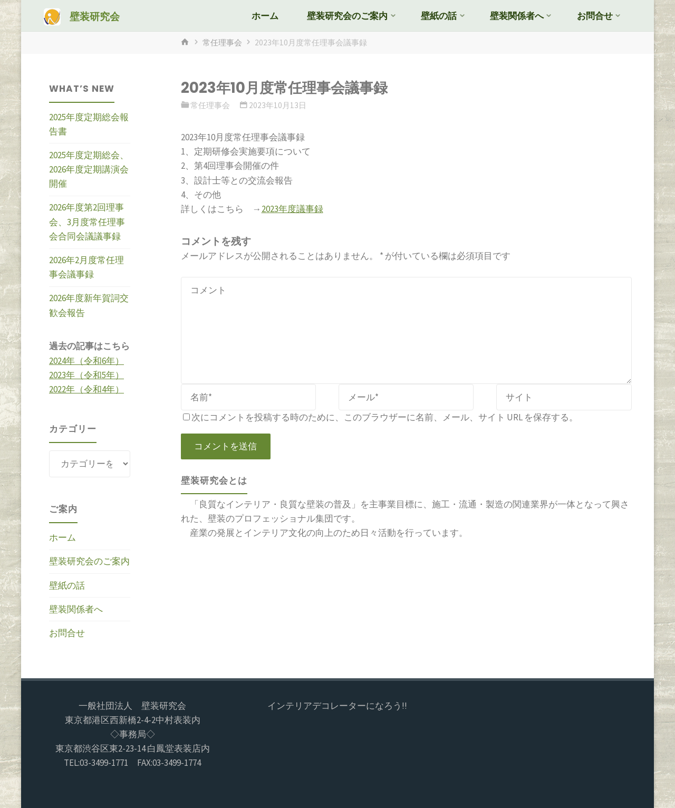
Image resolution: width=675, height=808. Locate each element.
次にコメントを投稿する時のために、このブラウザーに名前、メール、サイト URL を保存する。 (380, 417)
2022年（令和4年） (86, 389)
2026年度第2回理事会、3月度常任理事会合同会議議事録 (87, 221)
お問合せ (67, 633)
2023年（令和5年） (86, 375)
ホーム (62, 537)
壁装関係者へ (76, 609)
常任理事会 (222, 42)
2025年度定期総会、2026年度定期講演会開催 (89, 169)
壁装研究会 (95, 16)
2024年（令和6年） (86, 361)
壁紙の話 (67, 585)
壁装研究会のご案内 (89, 561)
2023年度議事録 (292, 209)
